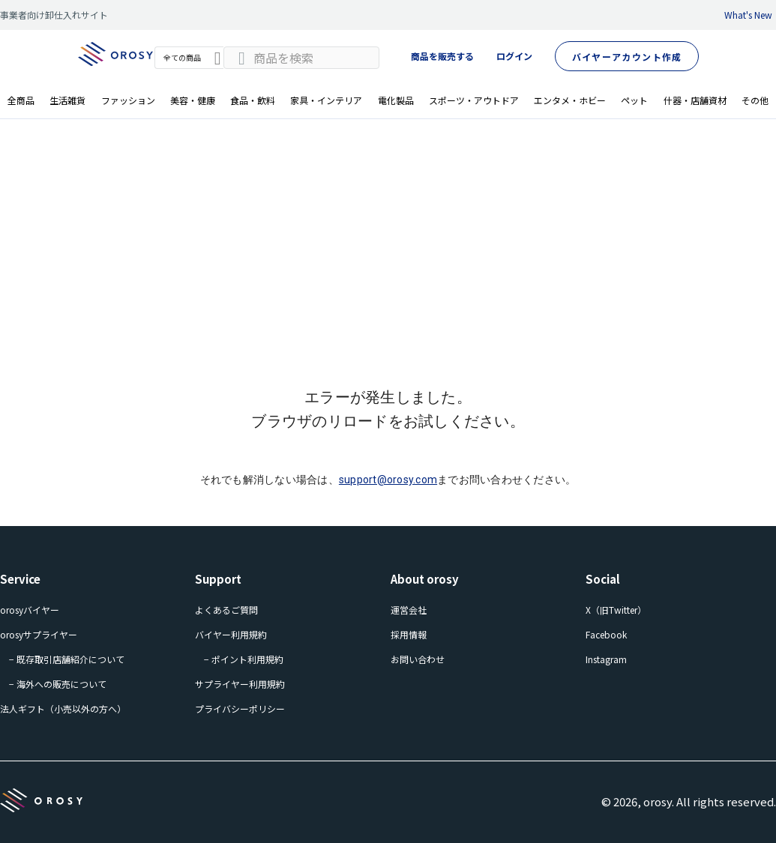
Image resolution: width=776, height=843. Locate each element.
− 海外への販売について (57, 683)
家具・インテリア (326, 100)
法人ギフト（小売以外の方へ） (63, 708)
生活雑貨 (67, 100)
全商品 (20, 100)
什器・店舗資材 (695, 100)
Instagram (606, 659)
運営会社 (409, 609)
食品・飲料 (252, 100)
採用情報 (409, 634)
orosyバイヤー (29, 609)
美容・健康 (192, 100)
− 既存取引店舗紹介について (66, 659)
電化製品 (396, 100)
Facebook (606, 634)
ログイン (514, 55)
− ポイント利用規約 (243, 659)
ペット (634, 100)
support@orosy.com (388, 480)
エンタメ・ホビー (570, 100)
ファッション (128, 100)
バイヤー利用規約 (231, 634)
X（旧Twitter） (616, 609)
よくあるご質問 (226, 609)
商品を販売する (442, 55)
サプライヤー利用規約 (240, 683)
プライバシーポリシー (240, 708)
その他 (755, 100)
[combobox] (301, 57)
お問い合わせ (418, 659)
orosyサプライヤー (38, 634)
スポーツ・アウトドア (474, 100)
